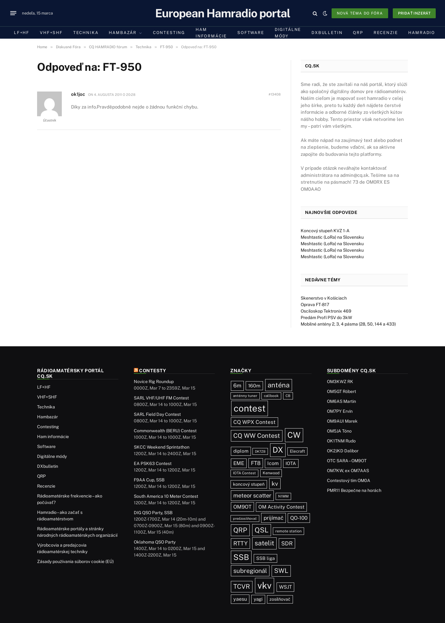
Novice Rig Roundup (154, 381)
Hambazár (123, 32)
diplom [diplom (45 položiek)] (240, 451)
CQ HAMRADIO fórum (108, 47)
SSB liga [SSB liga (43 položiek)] (265, 558)
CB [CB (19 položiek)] (288, 396)
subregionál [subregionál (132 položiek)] (250, 570)
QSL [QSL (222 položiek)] (262, 530)
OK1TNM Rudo (341, 440)
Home (42, 47)
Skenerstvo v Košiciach (324, 298)
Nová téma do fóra (360, 13)
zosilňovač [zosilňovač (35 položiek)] (279, 599)
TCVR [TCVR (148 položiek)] (241, 586)
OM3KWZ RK (340, 381)
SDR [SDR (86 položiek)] (287, 543)
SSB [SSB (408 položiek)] (241, 557)
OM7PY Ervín (340, 411)
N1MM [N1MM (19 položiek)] (283, 496)
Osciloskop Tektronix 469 (326, 311)
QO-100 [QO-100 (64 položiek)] (298, 518)
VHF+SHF (51, 32)
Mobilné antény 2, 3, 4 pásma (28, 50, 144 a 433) (348, 324)
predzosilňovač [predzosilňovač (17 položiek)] (245, 518)
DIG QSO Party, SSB (153, 512)
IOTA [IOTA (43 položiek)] (291, 463)
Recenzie (386, 32)
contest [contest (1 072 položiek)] (249, 408)
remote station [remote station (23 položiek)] (288, 531)
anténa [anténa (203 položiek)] (279, 385)
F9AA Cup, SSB (149, 479)
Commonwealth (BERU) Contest (165, 430)
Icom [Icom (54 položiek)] (273, 463)
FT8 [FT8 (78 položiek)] (256, 463)
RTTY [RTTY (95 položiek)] (240, 543)
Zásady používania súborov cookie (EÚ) (75, 561)
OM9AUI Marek (342, 421)
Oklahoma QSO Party (155, 542)
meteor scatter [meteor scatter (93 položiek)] (252, 495)
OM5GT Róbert (341, 391)
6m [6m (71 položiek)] (237, 385)
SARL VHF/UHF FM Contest (161, 397)
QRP (358, 32)
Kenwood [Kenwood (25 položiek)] (271, 473)
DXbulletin (327, 32)
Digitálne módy (288, 32)
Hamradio (421, 32)
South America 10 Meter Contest (166, 496)
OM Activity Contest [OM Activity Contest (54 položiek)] (281, 507)
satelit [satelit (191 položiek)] (264, 543)
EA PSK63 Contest (153, 463)
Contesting (169, 32)
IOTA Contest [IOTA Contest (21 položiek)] (244, 473)
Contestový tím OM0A (348, 480)
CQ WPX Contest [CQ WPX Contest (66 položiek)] (254, 422)
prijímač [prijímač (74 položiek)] (273, 517)
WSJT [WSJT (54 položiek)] (285, 587)
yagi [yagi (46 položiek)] (258, 599)
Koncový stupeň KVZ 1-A (325, 230)
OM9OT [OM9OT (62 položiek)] (242, 507)
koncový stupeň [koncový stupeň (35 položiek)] (249, 484)
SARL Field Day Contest (157, 414)
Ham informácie (211, 32)
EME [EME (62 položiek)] (238, 463)
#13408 (275, 94)
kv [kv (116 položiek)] (275, 483)
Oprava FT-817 (315, 304)
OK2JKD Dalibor (342, 450)
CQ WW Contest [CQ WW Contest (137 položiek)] (256, 435)
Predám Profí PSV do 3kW (326, 317)
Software (250, 32)
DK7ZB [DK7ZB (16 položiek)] (260, 451)
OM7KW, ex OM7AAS (348, 470)
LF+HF (21, 32)
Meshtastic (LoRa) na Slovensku (332, 237)
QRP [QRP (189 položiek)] (240, 530)
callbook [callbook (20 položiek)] (271, 396)
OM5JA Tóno (339, 431)
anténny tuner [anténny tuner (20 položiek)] (245, 396)
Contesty (152, 370)
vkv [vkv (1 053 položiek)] (264, 585)
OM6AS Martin (341, 401)
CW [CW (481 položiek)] (294, 435)
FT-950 (166, 47)
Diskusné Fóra (68, 47)
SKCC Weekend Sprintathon (161, 447)
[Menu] (13, 13)
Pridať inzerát (414, 13)
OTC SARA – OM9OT (347, 460)
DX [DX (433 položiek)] (278, 449)
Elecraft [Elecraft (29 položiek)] (297, 451)
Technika (86, 32)
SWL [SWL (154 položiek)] (281, 570)
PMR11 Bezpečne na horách (354, 490)
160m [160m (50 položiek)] (254, 386)
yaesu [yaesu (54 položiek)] (240, 599)
